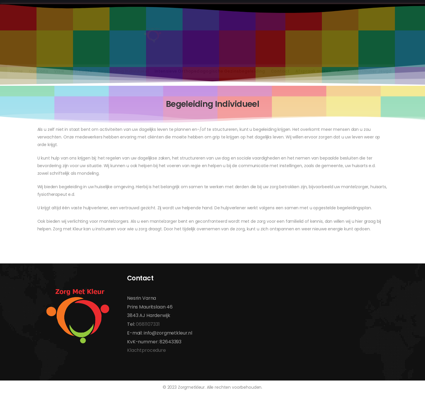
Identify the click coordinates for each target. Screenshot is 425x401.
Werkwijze (81, 71)
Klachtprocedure (146, 350)
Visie (59, 71)
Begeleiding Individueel (123, 71)
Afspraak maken (313, 71)
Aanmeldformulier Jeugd (364, 71)
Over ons (38, 71)
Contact (280, 71)
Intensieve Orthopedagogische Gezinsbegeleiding (210, 71)
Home (16, 71)
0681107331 (148, 324)
